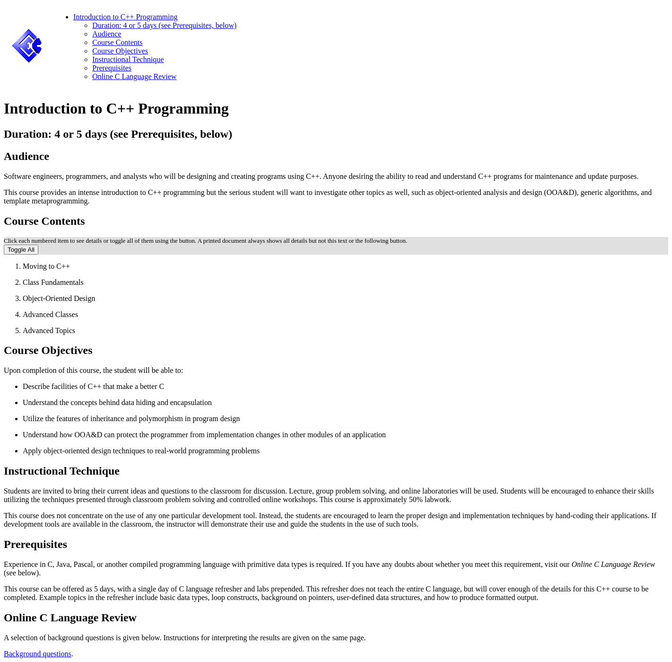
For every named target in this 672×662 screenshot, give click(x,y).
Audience (106, 34)
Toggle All (21, 249)
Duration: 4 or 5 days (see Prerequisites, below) (164, 25)
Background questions (37, 654)
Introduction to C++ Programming (125, 17)
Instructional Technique (128, 59)
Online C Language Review (134, 76)
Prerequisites (112, 68)
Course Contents (117, 42)
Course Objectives (120, 51)
